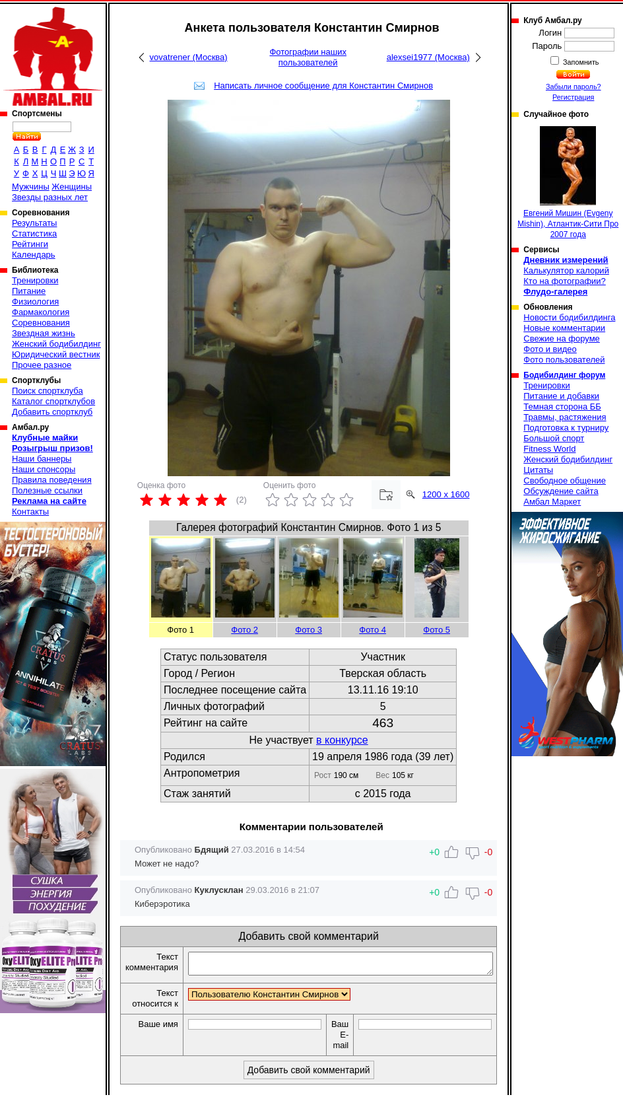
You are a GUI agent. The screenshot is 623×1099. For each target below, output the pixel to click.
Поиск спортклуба (47, 391)
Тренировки (35, 280)
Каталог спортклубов (53, 401)
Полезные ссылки (47, 490)
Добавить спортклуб (52, 412)
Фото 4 (372, 630)
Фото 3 (308, 630)
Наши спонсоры (43, 469)
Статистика (34, 233)
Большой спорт (553, 438)
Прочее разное (41, 365)
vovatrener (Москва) (189, 57)
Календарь (33, 255)
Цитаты (538, 470)
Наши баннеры (41, 459)
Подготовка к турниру (565, 428)
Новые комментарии (564, 328)
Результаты (34, 223)
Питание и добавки (561, 396)
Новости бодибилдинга (569, 317)
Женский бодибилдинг (56, 344)
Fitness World (549, 449)
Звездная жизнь (43, 333)
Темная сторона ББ (562, 406)
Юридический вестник (56, 354)
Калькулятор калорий (566, 270)
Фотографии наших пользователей (307, 57)
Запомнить (580, 62)
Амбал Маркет (552, 502)
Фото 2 (244, 630)
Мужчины (30, 187)
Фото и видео (550, 349)
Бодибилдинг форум (564, 375)
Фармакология (40, 312)
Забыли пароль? (573, 86)
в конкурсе (342, 740)
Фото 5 (436, 630)
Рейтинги (30, 244)
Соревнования (41, 323)
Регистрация (573, 97)
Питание (29, 291)
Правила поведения (52, 480)
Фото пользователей (564, 360)
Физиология (35, 301)
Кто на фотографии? (564, 281)
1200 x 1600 (446, 494)
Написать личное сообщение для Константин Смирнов (323, 85)
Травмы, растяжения (564, 417)
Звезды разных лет (50, 197)
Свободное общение (564, 480)
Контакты (30, 511)
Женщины (71, 187)
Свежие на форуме (561, 338)
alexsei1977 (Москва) (428, 57)
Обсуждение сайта (560, 491)
